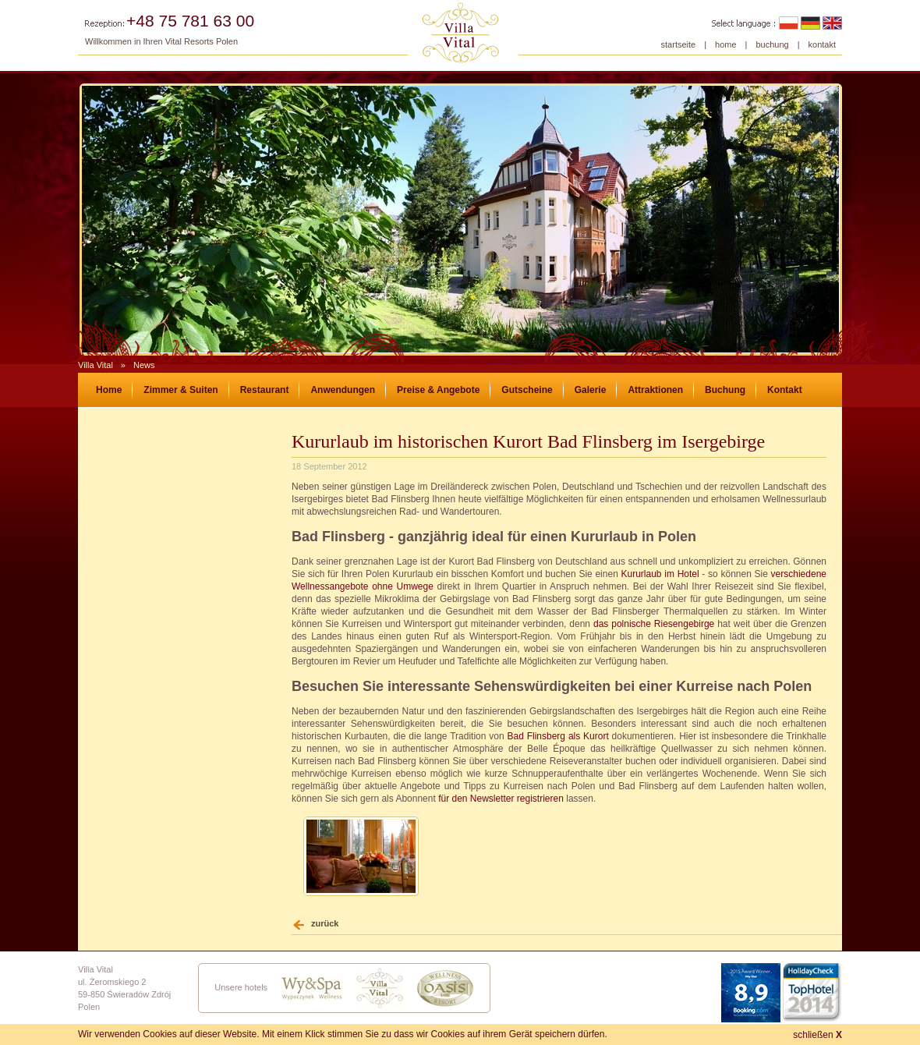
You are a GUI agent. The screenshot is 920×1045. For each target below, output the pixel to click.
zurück (324, 923)
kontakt (822, 44)
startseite (678, 44)
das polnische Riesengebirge (653, 623)
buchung (771, 44)
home (726, 44)
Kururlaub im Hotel (660, 574)
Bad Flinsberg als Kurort (557, 736)
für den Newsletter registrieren (501, 798)
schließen (817, 1034)
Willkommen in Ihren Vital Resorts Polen (161, 41)
